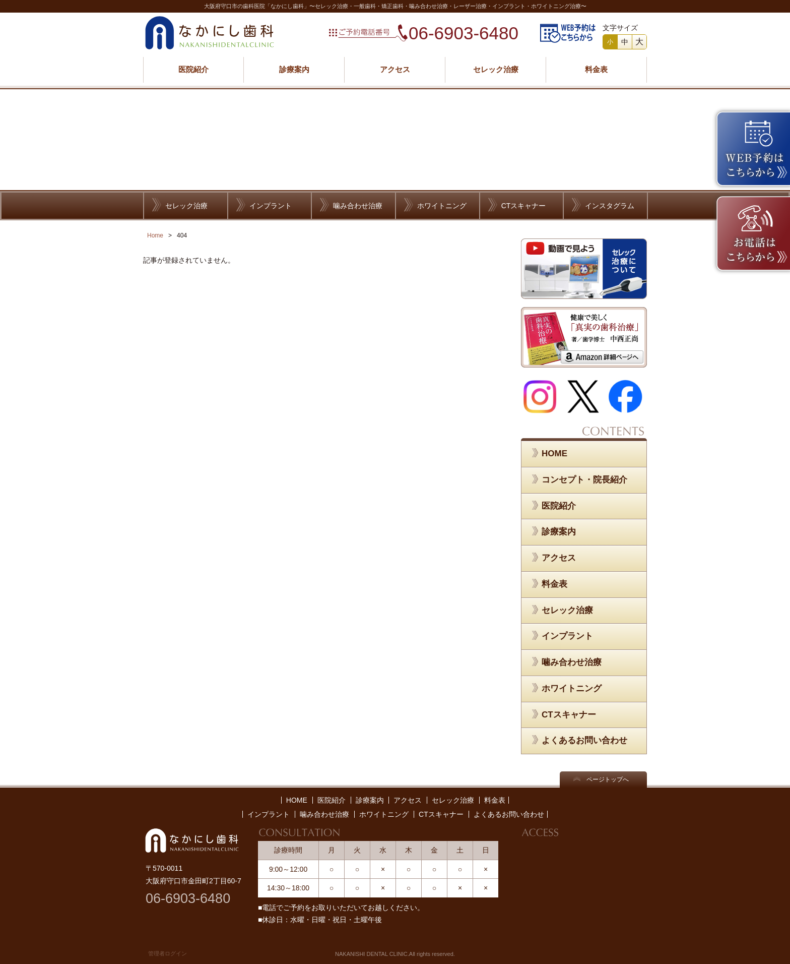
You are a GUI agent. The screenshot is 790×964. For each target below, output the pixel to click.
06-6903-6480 (463, 33)
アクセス (395, 69)
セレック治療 (495, 69)
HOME (554, 453)
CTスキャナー (523, 206)
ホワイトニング (442, 206)
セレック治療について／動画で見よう (584, 268)
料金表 (596, 69)
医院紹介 (193, 69)
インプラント (270, 206)
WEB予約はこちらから (568, 33)
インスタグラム (609, 206)
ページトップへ (607, 779)
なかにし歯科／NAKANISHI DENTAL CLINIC (209, 33)
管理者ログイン (167, 953)
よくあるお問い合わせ (584, 740)
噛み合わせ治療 (357, 206)
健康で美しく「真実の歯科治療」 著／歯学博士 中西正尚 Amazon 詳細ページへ (584, 337)
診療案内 (294, 69)
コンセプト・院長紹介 (584, 480)
